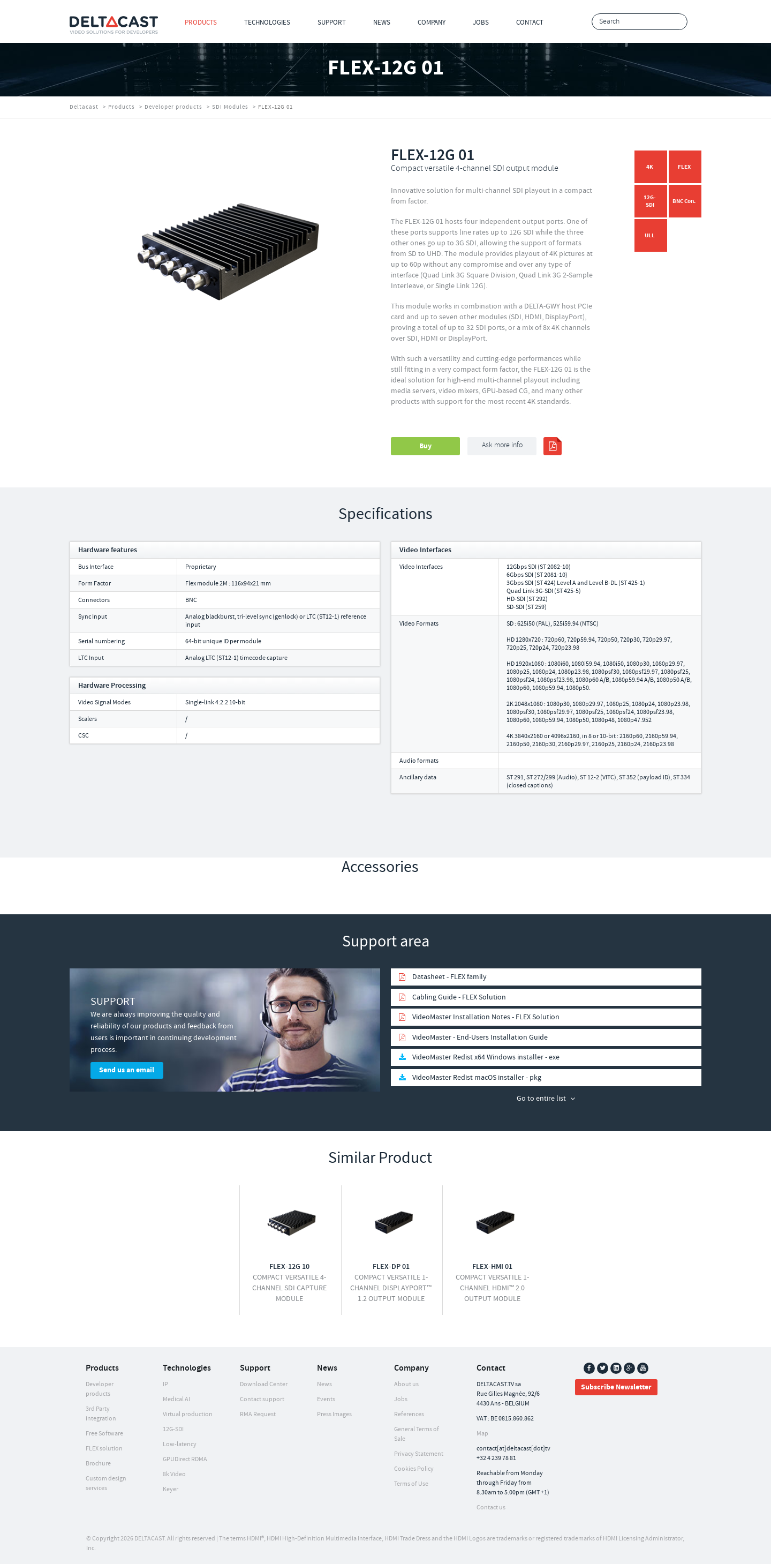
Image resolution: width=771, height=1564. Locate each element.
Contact (529, 22)
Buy (425, 446)
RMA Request (258, 1414)
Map (482, 1434)
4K (649, 167)
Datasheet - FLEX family (449, 977)
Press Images (334, 1414)
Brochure (98, 1464)
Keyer (170, 1489)
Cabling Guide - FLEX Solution (459, 997)
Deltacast (84, 107)
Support (332, 22)
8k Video (174, 1474)
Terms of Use (411, 1484)
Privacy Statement (418, 1454)
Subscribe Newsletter (616, 1387)
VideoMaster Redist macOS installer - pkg (476, 1077)
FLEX (684, 167)
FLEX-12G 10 (289, 1267)
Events (326, 1399)
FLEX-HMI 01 (492, 1267)
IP (165, 1384)
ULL (650, 235)
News (381, 22)
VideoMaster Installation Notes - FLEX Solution (486, 1017)
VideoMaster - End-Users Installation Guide (480, 1037)
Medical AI (176, 1399)
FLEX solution (104, 1449)
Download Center (264, 1384)
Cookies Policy (414, 1469)
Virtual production (188, 1414)
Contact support (262, 1399)
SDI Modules (230, 107)
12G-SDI (650, 201)
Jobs (481, 22)
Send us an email (126, 1070)
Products (201, 22)
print (552, 446)
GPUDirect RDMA (185, 1459)
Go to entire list (541, 1098)
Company (431, 22)
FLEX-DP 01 (391, 1267)
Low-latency (179, 1444)
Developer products (173, 107)
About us (406, 1384)
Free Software (104, 1434)
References (409, 1414)
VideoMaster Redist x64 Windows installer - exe (486, 1057)
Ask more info (502, 445)
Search (676, 22)
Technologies (267, 22)
